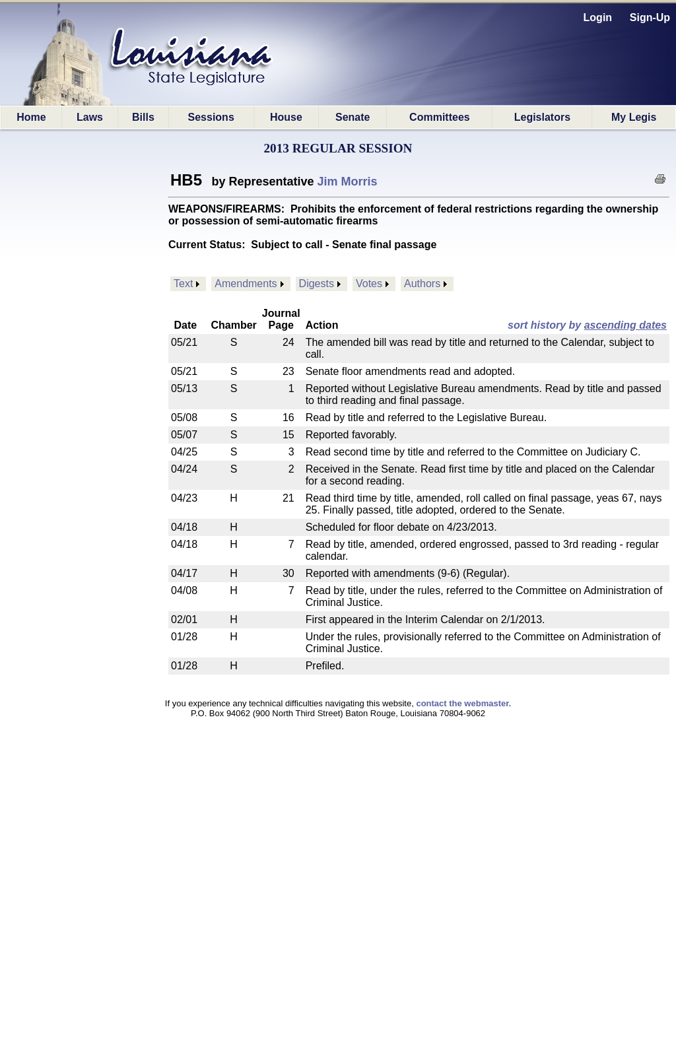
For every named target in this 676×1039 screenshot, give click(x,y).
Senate (352, 117)
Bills (143, 117)
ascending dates (625, 325)
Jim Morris (348, 181)
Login (598, 17)
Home (31, 117)
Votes (369, 283)
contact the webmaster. (463, 703)
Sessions (211, 117)
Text (183, 283)
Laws (90, 117)
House (286, 117)
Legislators (542, 117)
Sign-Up (650, 17)
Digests (316, 283)
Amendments (246, 283)
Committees (439, 117)
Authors (422, 283)
